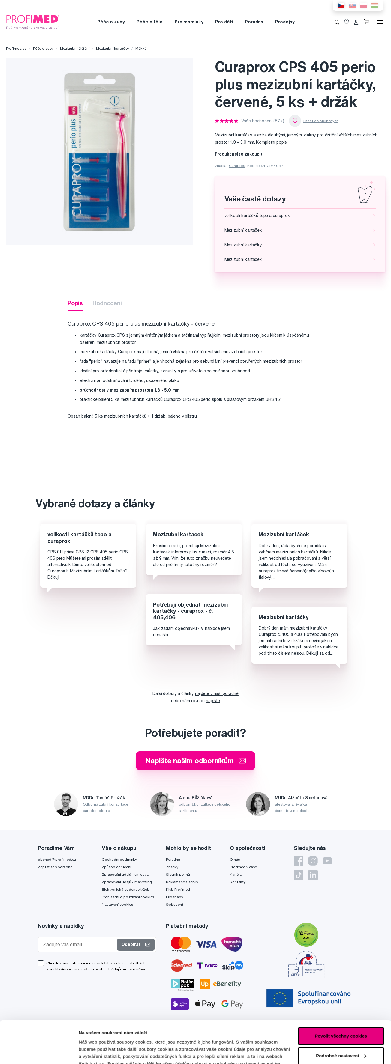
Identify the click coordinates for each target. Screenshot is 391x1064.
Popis (75, 303)
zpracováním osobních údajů (96, 969)
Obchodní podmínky (119, 859)
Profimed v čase (243, 867)
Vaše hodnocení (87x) (262, 121)
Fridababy (174, 897)
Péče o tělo (149, 21)
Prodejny (285, 21)
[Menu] (380, 21)
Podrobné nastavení (100, 1052)
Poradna (254, 21)
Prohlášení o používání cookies (128, 897)
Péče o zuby (111, 21)
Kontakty (237, 882)
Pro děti (224, 21)
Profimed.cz (16, 48)
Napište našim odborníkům (195, 760)
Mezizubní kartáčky (112, 48)
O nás (234, 859)
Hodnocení (107, 303)
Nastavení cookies (117, 904)
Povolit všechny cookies (341, 993)
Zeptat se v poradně (55, 867)
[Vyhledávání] (337, 22)
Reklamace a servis (182, 882)
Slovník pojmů (178, 874)
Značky (172, 867)
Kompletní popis (271, 142)
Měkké (140, 48)
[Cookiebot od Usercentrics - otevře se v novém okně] (39, 1052)
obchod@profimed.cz (57, 859)
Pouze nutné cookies (340, 1033)
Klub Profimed (178, 889)
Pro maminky (189, 21)
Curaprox (237, 166)
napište (213, 701)
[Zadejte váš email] (79, 944)
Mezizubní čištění (74, 48)
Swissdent (174, 904)
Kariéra (236, 874)
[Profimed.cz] (33, 21)
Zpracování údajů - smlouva (125, 874)
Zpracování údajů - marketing (127, 882)
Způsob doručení (116, 867)
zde (259, 1035)
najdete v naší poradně (217, 693)
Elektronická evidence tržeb (125, 889)
